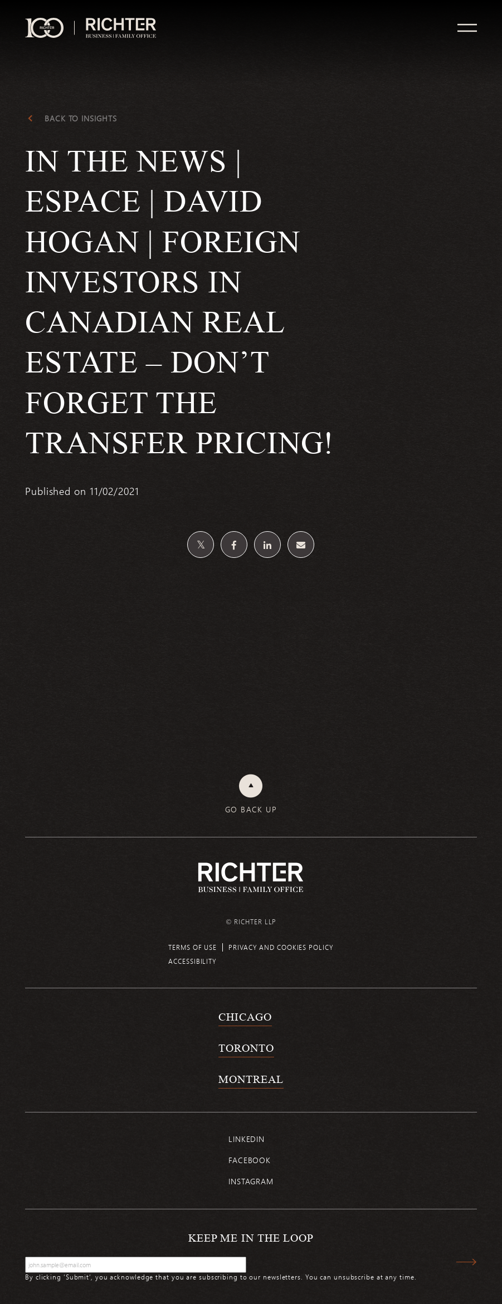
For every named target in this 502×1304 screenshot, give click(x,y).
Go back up (251, 810)
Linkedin (246, 1139)
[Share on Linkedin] (267, 544)
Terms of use (192, 947)
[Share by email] (300, 544)
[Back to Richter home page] (250, 877)
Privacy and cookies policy (280, 947)
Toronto (246, 1048)
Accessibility (192, 961)
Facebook (249, 1160)
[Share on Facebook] (234, 544)
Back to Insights (80, 119)
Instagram (251, 1181)
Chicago (244, 1017)
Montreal (250, 1079)
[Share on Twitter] (200, 544)
